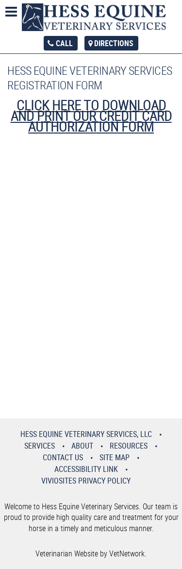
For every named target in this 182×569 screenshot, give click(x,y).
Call (64, 43)
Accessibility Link (86, 469)
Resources (129, 445)
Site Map (114, 457)
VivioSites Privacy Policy (86, 480)
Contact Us (63, 457)
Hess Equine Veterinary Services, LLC (86, 434)
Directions (113, 43)
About (82, 445)
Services (39, 445)
